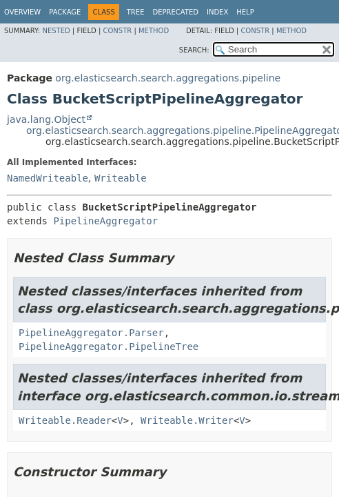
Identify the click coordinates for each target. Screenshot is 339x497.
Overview (22, 12)
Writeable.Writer (187, 420)
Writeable (120, 178)
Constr (117, 31)
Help (245, 12)
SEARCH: (194, 50)
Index (217, 12)
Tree (136, 12)
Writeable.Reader (65, 420)
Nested (56, 31)
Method (153, 31)
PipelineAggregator (105, 220)
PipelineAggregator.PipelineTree (108, 346)
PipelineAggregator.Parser (91, 332)
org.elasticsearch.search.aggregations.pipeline (167, 78)
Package (65, 12)
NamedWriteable (47, 178)
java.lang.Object (46, 119)
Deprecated (175, 12)
